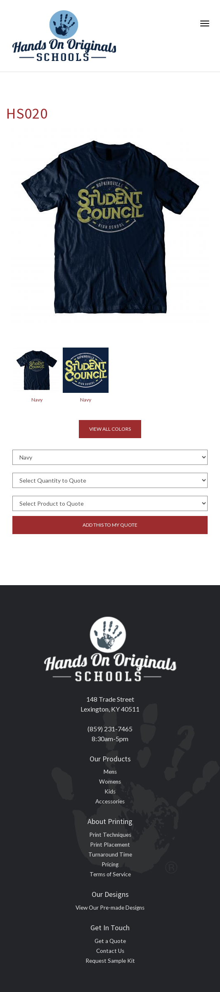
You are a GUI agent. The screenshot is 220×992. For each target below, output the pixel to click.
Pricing (110, 864)
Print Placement (110, 844)
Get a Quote (110, 941)
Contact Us (110, 951)
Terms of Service (110, 874)
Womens (110, 781)
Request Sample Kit (110, 960)
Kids (110, 791)
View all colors (110, 429)
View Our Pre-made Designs (110, 907)
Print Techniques (110, 834)
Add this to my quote (110, 525)
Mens (110, 771)
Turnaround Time (110, 854)
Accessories (110, 801)
